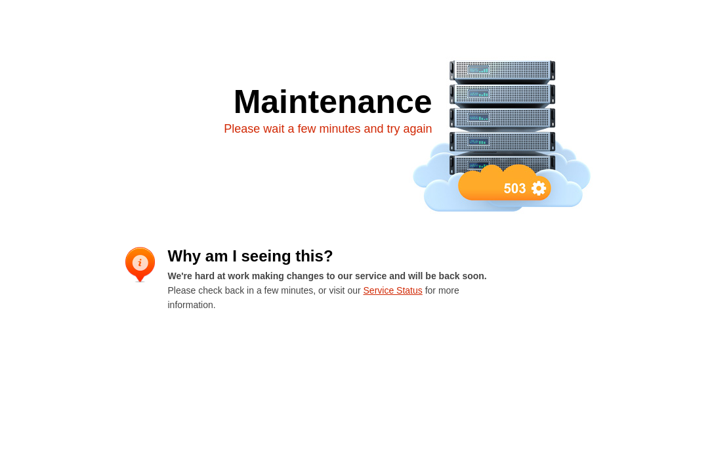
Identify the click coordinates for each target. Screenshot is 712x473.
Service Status (393, 290)
